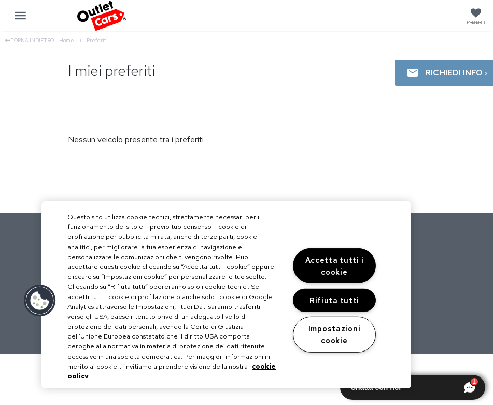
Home (70, 40)
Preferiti (97, 40)
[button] (40, 300)
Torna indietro (29, 40)
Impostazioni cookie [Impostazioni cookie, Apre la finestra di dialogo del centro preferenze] (334, 334)
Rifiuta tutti (334, 300)
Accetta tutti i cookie (334, 266)
